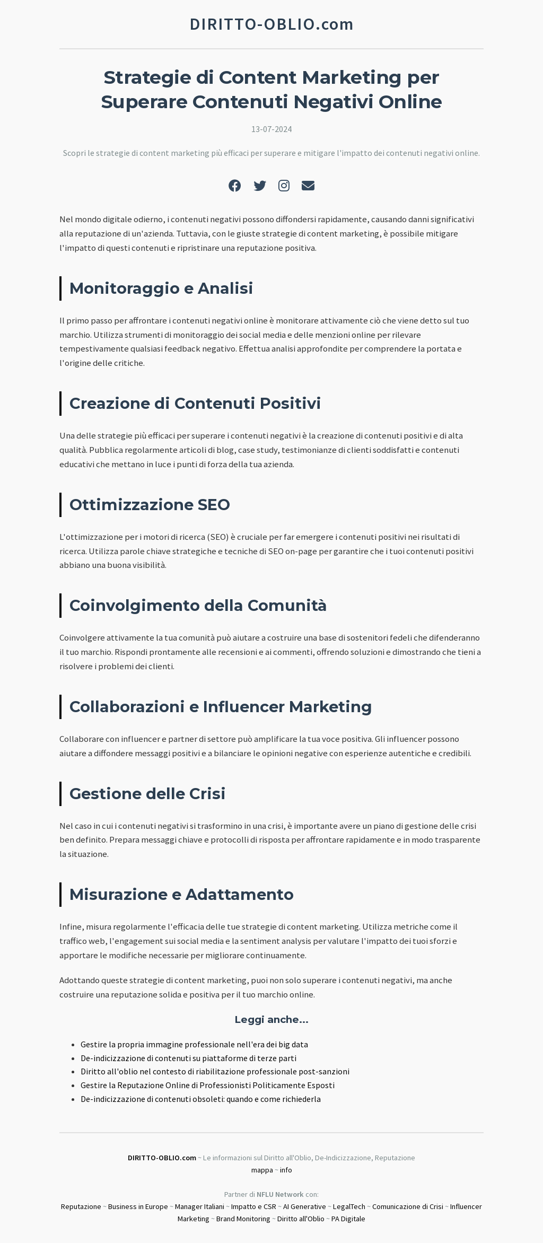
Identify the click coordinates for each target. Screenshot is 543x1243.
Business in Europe (138, 1206)
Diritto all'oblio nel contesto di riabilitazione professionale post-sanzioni (215, 1071)
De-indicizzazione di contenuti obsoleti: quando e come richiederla (201, 1098)
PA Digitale (348, 1218)
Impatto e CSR (253, 1206)
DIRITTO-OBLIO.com (162, 1157)
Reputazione (81, 1206)
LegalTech (349, 1206)
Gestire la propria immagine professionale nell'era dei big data (194, 1044)
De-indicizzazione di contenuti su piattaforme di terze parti (188, 1058)
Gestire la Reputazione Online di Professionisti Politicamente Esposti (208, 1085)
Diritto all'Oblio (301, 1218)
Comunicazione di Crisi (407, 1206)
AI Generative (304, 1206)
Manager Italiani (199, 1206)
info (286, 1170)
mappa (262, 1170)
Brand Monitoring (243, 1218)
